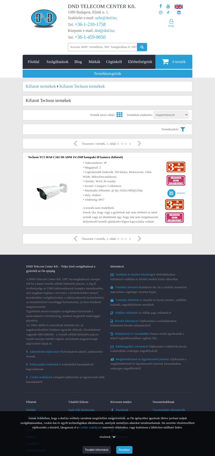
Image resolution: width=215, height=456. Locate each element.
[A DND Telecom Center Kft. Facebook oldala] (161, 6)
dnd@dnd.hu (104, 31)
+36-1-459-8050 (90, 37)
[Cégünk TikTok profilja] (168, 12)
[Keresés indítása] (142, 47)
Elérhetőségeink (140, 62)
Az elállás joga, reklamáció (140, 312)
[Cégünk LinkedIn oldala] (179, 12)
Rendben (124, 450)
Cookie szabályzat (90, 427)
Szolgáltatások (57, 62)
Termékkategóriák (107, 74)
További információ (96, 450)
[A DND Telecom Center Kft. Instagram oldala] (160, 12)
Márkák (94, 62)
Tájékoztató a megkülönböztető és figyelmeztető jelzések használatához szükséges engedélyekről (148, 363)
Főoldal (33, 62)
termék (174, 61)
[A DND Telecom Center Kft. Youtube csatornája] (168, 6)
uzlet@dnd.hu (105, 18)
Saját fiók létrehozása (81, 410)
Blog (78, 62)
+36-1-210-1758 (90, 24)
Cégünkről (114, 62)
